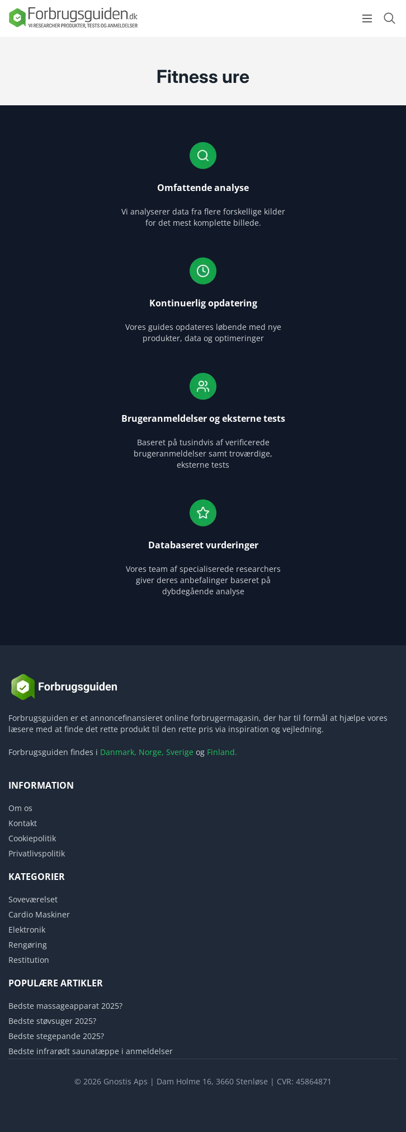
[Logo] (73, 27)
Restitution (28, 959)
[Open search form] (389, 18)
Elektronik (26, 929)
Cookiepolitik (32, 838)
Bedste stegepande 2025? (56, 1036)
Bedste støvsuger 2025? (52, 1020)
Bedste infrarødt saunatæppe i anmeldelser (90, 1051)
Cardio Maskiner (39, 914)
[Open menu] (367, 18)
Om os (20, 808)
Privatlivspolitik (36, 853)
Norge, (151, 752)
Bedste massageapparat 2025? (65, 1005)
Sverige (179, 752)
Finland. (222, 752)
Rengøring (27, 944)
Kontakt (22, 823)
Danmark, (118, 752)
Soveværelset (33, 899)
